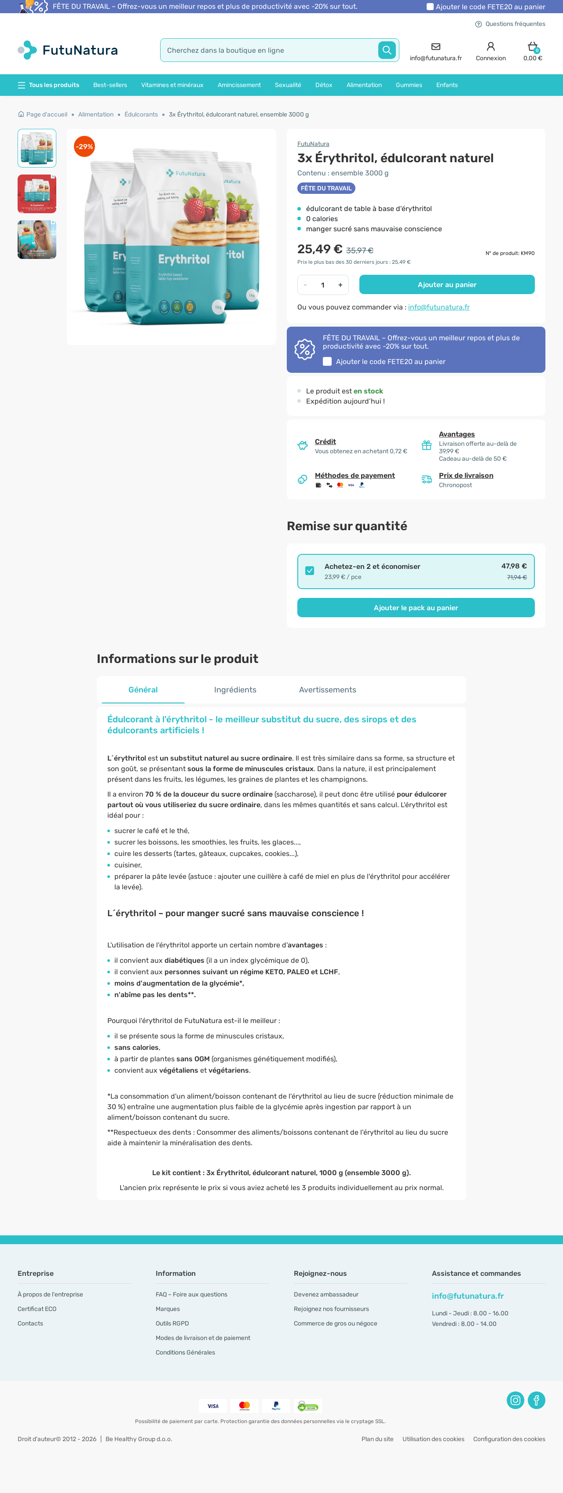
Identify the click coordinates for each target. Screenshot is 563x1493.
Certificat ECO (37, 1309)
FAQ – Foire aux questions (191, 1294)
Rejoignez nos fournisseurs (331, 1309)
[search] (279, 50)
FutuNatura (313, 144)
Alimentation (364, 85)
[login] (491, 50)
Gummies (409, 85)
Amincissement (239, 85)
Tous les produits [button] (48, 85)
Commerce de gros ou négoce (335, 1323)
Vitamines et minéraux (172, 85)
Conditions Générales (185, 1352)
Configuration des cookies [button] (509, 1439)
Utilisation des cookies (433, 1439)
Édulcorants (141, 114)
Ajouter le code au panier (490, 7)
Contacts (30, 1323)
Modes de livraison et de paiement (203, 1338)
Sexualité (288, 85)
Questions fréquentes (510, 24)
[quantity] (323, 285)
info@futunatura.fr (439, 307)
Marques (168, 1309)
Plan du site (378, 1439)
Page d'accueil (42, 114)
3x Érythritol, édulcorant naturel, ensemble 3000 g (239, 114)
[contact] (436, 50)
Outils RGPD (172, 1323)
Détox (324, 85)
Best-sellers (110, 85)
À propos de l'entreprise (50, 1294)
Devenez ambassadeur (326, 1294)
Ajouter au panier (447, 284)
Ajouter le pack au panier (416, 608)
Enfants (447, 85)
